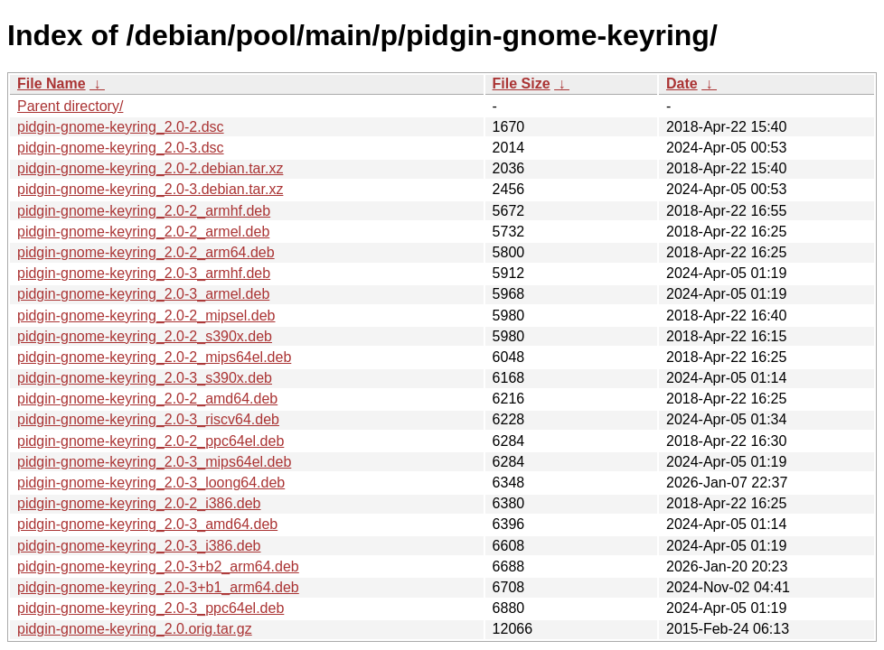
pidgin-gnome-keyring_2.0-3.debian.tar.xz (150, 189)
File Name (51, 83)
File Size (521, 83)
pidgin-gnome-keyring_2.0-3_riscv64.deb (148, 419)
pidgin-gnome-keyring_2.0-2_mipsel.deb (146, 315)
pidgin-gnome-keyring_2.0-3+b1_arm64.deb (158, 587)
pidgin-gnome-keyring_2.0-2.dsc (120, 127)
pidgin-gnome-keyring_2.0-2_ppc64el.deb (150, 441)
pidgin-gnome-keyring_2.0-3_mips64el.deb (154, 461)
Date (682, 83)
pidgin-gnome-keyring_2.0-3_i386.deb (139, 545)
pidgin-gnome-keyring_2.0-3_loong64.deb (151, 482)
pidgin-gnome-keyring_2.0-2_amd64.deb (147, 398)
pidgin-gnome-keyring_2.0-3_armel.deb (143, 294)
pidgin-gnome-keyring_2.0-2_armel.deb (143, 231)
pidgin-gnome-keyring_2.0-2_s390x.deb (144, 336)
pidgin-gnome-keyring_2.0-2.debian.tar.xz (150, 168)
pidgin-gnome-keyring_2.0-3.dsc (120, 147)
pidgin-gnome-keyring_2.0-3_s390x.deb (144, 377)
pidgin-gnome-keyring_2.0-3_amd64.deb (147, 524)
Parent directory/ (70, 106)
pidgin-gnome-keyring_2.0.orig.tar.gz (134, 628)
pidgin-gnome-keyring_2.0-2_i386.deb (139, 503)
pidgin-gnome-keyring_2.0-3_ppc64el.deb (150, 608)
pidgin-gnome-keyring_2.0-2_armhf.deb (143, 210)
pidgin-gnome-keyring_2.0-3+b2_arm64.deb (158, 566)
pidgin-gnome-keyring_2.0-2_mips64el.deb (154, 357)
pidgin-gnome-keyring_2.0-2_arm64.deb (146, 252)
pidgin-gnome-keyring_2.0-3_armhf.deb (143, 273)
